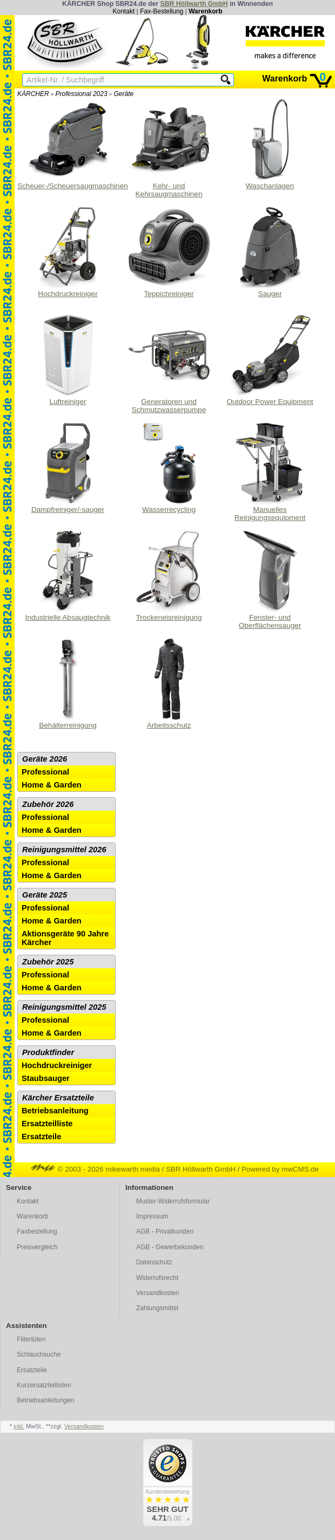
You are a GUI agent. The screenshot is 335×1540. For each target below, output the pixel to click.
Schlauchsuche (39, 1354)
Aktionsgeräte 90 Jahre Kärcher (65, 938)
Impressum (152, 1216)
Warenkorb (205, 11)
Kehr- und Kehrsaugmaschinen (169, 148)
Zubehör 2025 (47, 961)
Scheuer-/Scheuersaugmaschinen (67, 144)
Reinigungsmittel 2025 (64, 1007)
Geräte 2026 (44, 759)
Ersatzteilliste (47, 1123)
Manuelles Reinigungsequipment (270, 472)
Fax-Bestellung (161, 11)
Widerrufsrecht (157, 1278)
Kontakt (124, 11)
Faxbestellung (37, 1231)
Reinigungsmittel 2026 (64, 849)
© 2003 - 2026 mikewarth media (95, 1169)
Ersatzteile (41, 1136)
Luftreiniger (68, 360)
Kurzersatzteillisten (44, 1385)
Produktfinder (48, 1052)
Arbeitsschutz (169, 684)
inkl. (19, 1426)
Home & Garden (52, 785)
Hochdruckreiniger (68, 252)
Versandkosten (157, 1293)
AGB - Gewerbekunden (169, 1247)
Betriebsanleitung (55, 1110)
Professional (45, 772)
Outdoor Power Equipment (269, 360)
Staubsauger (46, 1078)
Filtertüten (31, 1339)
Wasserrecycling (169, 468)
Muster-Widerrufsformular (173, 1201)
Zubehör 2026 (47, 804)
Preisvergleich (37, 1247)
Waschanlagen (270, 144)
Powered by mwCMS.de (280, 1169)
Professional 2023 (82, 94)
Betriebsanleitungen (45, 1400)
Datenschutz (154, 1262)
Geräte (123, 94)
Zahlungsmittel (157, 1308)
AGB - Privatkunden (164, 1231)
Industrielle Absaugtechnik (68, 576)
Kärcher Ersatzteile (58, 1097)
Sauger (270, 252)
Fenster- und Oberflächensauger (270, 580)
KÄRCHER (33, 94)
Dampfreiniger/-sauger (68, 468)
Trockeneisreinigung (169, 576)
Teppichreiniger (169, 252)
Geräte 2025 (44, 895)
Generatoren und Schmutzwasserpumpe (169, 364)
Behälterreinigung (68, 684)
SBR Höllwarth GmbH (193, 4)
